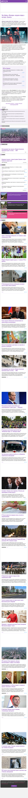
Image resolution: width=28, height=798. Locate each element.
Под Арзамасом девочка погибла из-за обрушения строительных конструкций (13, 454)
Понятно (14, 785)
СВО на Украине (6, 68)
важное (3, 128)
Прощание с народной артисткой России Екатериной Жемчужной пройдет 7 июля (14, 625)
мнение (3, 154)
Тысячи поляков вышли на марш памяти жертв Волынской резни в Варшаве (12, 600)
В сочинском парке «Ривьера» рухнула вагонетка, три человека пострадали (13, 746)
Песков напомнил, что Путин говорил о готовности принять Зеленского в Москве (13, 685)
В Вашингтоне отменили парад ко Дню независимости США (11, 576)
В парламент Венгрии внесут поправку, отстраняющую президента (11, 710)
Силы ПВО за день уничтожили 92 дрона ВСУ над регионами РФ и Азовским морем (17, 195)
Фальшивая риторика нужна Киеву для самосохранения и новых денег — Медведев (11, 75)
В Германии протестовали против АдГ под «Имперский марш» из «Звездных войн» (16, 205)
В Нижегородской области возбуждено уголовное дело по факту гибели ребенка (13, 175)
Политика (9, 202)
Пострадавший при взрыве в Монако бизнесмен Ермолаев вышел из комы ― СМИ (13, 149)
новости (3, 165)
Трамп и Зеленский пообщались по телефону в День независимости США (13, 71)
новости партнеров (5, 126)
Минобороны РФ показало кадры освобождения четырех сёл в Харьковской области (12, 84)
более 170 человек (20, 98)
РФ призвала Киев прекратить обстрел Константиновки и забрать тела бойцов (10, 79)
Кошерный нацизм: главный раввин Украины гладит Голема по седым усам (14, 160)
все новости (3, 152)
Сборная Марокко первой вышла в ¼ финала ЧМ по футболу (13, 171)
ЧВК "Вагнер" (4, 107)
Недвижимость (10, 211)
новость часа (4, 144)
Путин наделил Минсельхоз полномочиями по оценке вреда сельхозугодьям (13, 179)
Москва (3, 21)
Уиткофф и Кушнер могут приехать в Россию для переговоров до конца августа (13, 491)
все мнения (24, 162)
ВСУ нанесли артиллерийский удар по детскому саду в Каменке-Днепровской (14, 771)
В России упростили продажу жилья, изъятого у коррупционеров (17, 214)
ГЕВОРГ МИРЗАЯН (4, 162)
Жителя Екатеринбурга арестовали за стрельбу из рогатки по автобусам (13, 183)
